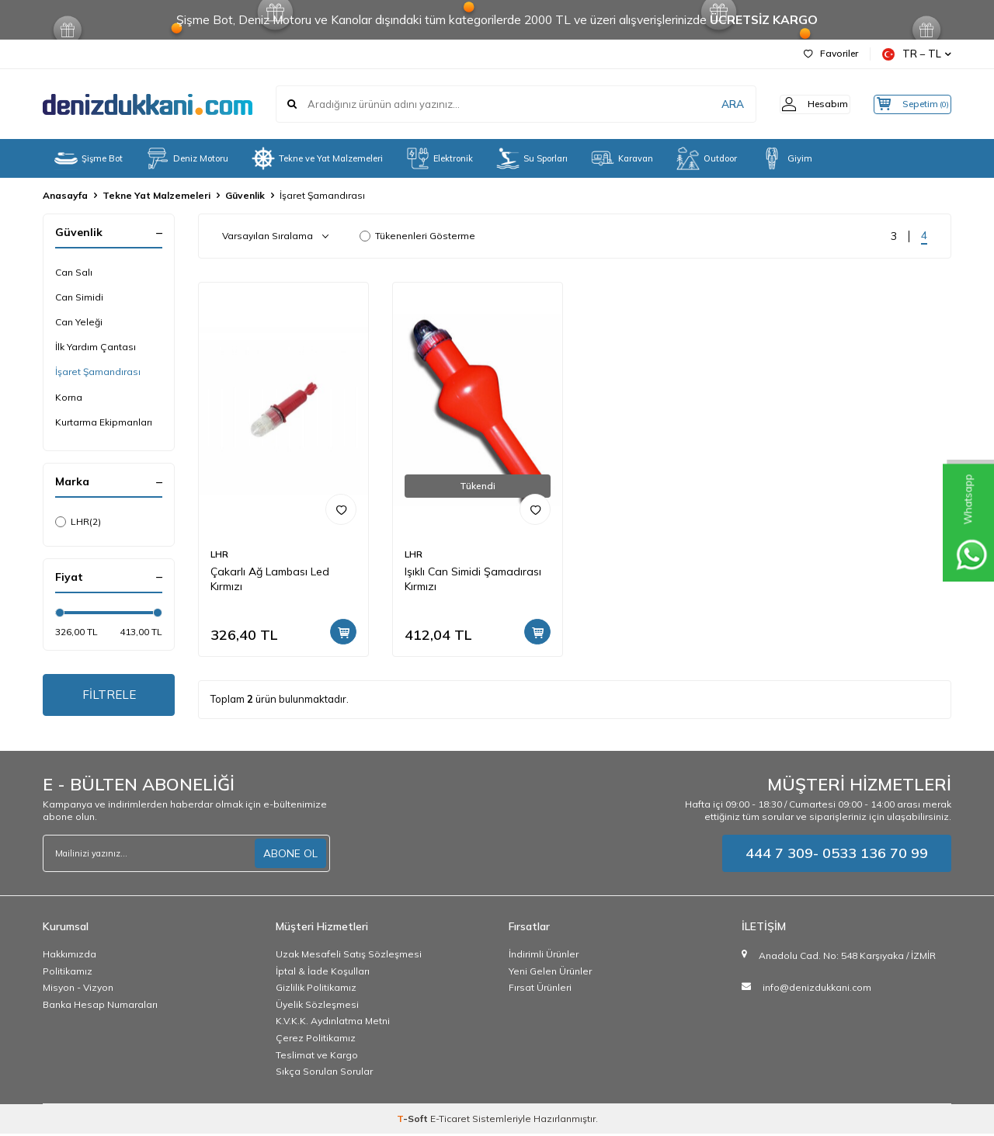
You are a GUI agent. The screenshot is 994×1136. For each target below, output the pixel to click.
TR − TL (916, 54)
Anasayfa (65, 195)
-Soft (413, 1121)
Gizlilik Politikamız (316, 990)
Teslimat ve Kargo (317, 1057)
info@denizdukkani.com (817, 989)
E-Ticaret (450, 1121)
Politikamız (67, 973)
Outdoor (706, 158)
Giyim (786, 158)
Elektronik (439, 158)
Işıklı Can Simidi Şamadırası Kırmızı (473, 579)
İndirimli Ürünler (544, 957)
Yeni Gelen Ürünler (550, 973)
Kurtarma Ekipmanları (103, 422)
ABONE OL (290, 856)
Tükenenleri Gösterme (417, 235)
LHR (78, 522)
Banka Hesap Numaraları (100, 1007)
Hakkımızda (69, 957)
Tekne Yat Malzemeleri (156, 195)
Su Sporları (532, 158)
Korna (68, 397)
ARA (708, 104)
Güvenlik (245, 195)
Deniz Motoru (187, 158)
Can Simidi (79, 297)
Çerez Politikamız (316, 1040)
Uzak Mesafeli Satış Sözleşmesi (349, 957)
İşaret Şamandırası (98, 371)
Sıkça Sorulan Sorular (324, 1074)
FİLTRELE (109, 695)
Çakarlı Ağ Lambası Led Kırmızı (269, 579)
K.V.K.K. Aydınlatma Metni (333, 1024)
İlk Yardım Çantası (95, 347)
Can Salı (73, 272)
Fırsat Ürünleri (540, 990)
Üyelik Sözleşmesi (317, 1007)
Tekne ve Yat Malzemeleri (317, 158)
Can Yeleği (79, 322)
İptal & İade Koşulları (323, 973)
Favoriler (831, 53)
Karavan (622, 158)
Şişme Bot (88, 158)
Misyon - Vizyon (78, 990)
